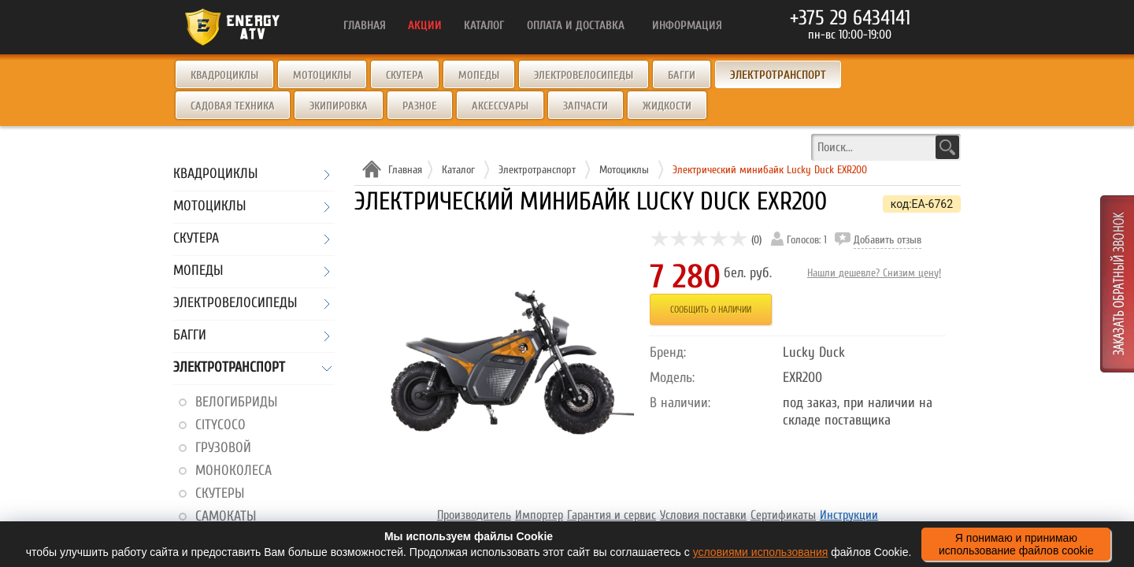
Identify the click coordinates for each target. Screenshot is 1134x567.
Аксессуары (500, 106)
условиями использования (760, 552)
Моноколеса (233, 470)
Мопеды (478, 75)
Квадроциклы (224, 75)
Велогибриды (236, 402)
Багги (681, 75)
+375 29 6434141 (850, 18)
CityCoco (220, 425)
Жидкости (667, 106)
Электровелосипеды (583, 75)
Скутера (405, 75)
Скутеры (219, 493)
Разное (419, 106)
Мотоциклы (322, 75)
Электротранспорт (229, 368)
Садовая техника (233, 106)
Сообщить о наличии (710, 309)
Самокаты (225, 516)
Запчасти (585, 106)
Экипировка (338, 106)
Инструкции (849, 515)
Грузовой (223, 447)
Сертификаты (783, 515)
